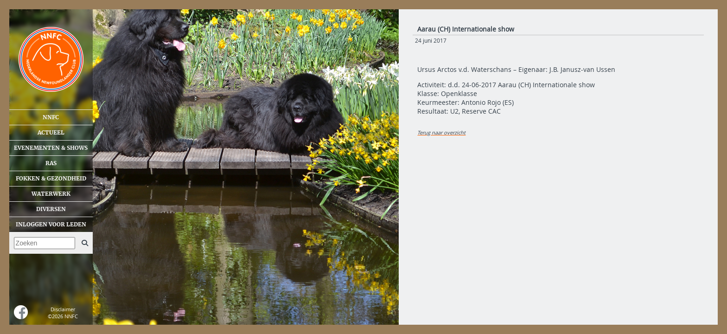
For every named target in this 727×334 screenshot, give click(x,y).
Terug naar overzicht (441, 132)
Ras (51, 163)
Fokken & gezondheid (51, 178)
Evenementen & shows (51, 148)
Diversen (51, 209)
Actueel (51, 132)
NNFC (51, 117)
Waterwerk (51, 194)
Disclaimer (63, 309)
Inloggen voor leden (51, 224)
